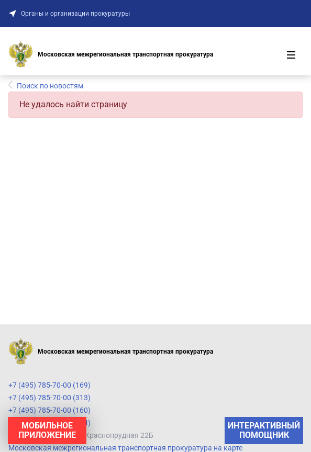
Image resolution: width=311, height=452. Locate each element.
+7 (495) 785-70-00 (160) (49, 410)
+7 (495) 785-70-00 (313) (49, 397)
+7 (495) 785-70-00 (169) (49, 385)
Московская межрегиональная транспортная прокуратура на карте (125, 448)
